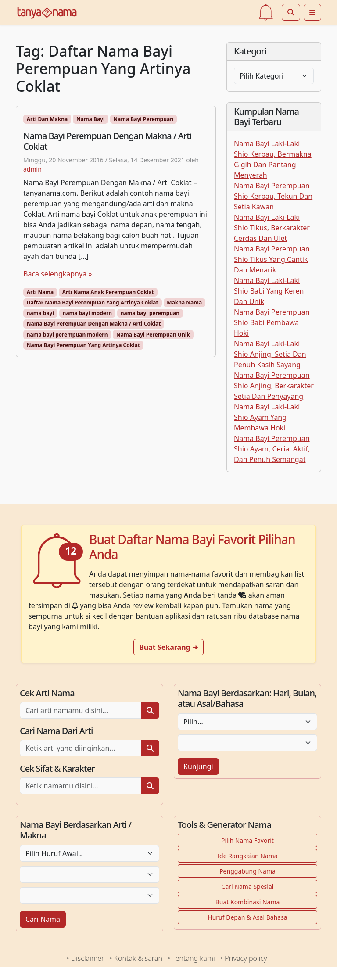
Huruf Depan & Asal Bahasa (247, 917)
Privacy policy (246, 958)
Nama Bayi (90, 119)
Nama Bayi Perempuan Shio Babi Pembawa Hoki (272, 322)
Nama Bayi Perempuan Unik (153, 334)
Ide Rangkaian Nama (247, 856)
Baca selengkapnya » (57, 274)
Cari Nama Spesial (248, 886)
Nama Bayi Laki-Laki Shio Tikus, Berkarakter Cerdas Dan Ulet (272, 227)
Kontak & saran (138, 958)
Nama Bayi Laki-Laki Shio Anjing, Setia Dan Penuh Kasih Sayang (270, 354)
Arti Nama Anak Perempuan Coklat (108, 292)
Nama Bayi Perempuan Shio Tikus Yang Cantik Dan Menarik (272, 259)
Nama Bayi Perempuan (143, 119)
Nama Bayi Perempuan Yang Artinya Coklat (83, 345)
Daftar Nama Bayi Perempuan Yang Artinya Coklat (92, 302)
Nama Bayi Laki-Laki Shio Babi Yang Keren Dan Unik (269, 291)
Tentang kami (193, 958)
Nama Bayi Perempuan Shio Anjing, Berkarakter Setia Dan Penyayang (274, 385)
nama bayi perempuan (150, 313)
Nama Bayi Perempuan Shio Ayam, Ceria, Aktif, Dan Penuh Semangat (272, 448)
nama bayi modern (87, 313)
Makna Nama (184, 302)
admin (32, 169)
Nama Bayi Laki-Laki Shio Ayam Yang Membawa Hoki (267, 417)
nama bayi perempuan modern (67, 334)
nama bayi (40, 313)
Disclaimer (87, 958)
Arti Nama (40, 292)
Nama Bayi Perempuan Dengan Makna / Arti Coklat (94, 323)
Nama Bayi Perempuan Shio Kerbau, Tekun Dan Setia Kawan (273, 196)
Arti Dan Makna (47, 119)
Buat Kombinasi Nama (247, 902)
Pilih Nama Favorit (247, 840)
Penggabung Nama (247, 871)
